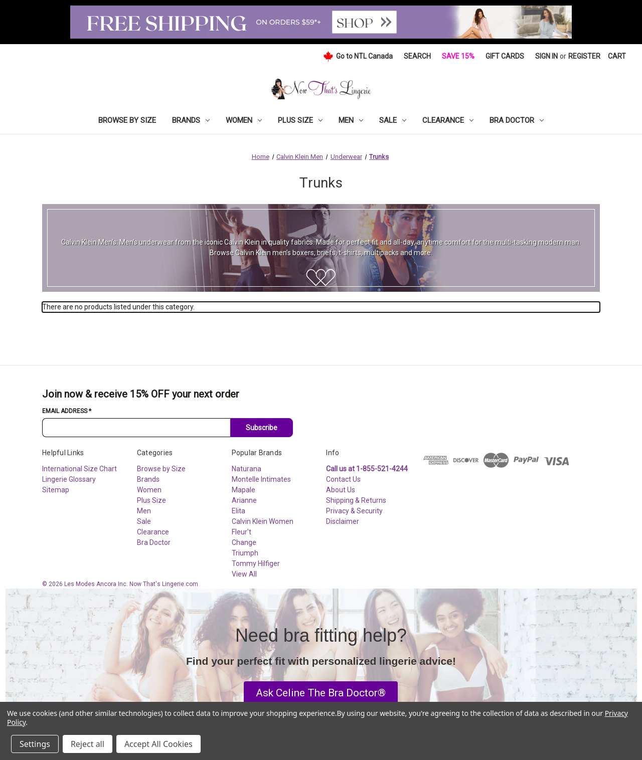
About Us (340, 490)
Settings (35, 743)
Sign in (546, 56)
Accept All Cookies (158, 743)
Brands (191, 120)
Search (417, 56)
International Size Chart (79, 469)
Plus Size (300, 120)
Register (584, 56)
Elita (238, 511)
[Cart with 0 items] (616, 56)
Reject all (87, 743)
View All (244, 574)
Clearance (447, 120)
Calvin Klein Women (262, 521)
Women (244, 120)
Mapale (243, 490)
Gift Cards (505, 56)
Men (351, 120)
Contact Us (343, 479)
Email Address (66, 411)
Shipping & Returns (356, 500)
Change (244, 542)
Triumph (245, 553)
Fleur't (241, 532)
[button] (321, 693)
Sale (392, 120)
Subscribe (261, 428)
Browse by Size (127, 120)
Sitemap (55, 490)
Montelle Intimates (261, 479)
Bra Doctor (517, 120)
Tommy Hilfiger (256, 563)
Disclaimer (342, 521)
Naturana (246, 469)
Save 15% (458, 56)
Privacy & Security (354, 511)
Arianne (244, 500)
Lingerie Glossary (69, 479)
